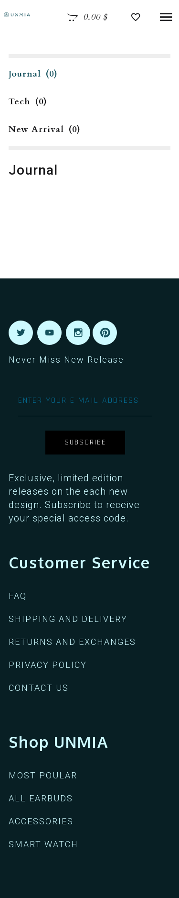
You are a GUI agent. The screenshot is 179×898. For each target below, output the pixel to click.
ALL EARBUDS (41, 798)
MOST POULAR (43, 775)
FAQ (18, 596)
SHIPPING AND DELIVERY (68, 619)
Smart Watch (43, 844)
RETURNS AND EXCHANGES (72, 642)
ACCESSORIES (41, 821)
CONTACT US (39, 688)
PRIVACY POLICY (48, 665)
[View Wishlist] (138, 17)
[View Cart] (87, 17)
